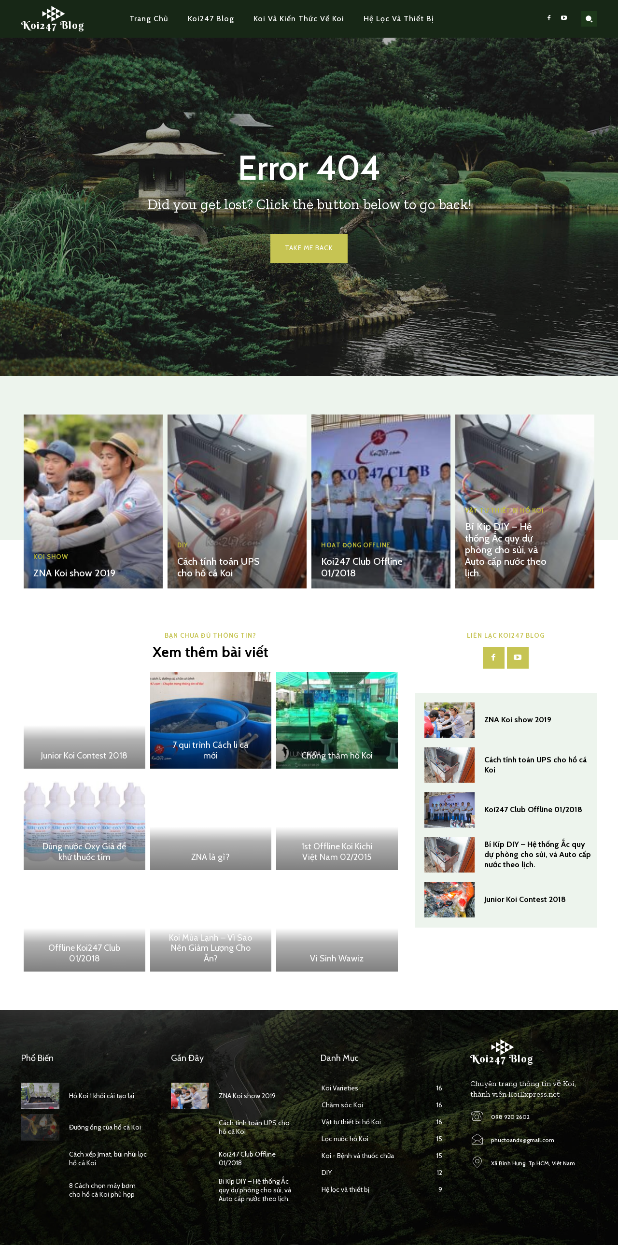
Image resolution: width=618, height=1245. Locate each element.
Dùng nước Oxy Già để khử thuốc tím (84, 851)
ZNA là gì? (210, 857)
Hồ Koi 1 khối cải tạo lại (101, 1095)
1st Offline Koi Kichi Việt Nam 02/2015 (337, 851)
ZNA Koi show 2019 (74, 573)
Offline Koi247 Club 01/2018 (84, 953)
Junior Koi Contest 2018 (84, 755)
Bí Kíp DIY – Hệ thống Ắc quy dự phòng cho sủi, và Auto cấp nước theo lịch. (506, 550)
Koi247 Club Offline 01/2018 (533, 809)
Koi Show (50, 557)
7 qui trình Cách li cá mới (210, 750)
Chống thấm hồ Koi (337, 755)
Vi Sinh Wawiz (337, 958)
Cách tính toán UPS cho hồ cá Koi (218, 567)
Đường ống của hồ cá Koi (105, 1127)
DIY (182, 545)
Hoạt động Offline (356, 545)
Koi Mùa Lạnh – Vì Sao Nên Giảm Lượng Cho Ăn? (210, 948)
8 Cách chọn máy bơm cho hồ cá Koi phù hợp (102, 1190)
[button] (589, 19)
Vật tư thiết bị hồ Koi (504, 510)
